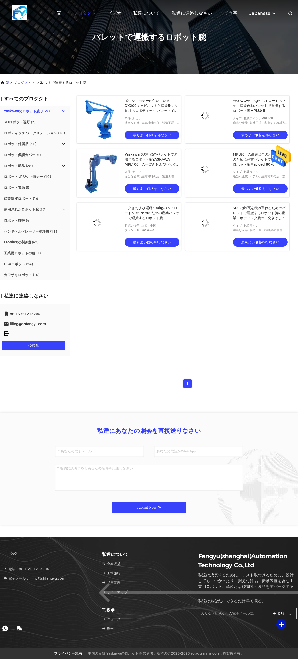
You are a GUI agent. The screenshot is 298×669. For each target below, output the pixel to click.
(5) (22, 155)
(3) (17, 187)
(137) (27, 111)
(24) (18, 264)
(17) (25, 209)
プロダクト (85, 13)
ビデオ (114, 13)
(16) (21, 275)
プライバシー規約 (68, 653)
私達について (146, 13)
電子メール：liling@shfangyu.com (34, 578)
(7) (19, 122)
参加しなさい (282, 613)
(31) (20, 144)
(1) (22, 253)
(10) (34, 133)
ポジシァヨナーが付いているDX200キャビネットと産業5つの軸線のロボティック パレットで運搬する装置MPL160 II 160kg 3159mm (151, 111)
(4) (17, 220)
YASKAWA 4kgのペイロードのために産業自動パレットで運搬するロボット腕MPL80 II (259, 106)
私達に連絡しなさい (192, 13)
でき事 (230, 13)
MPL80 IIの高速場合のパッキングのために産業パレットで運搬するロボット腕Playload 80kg (259, 159)
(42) (21, 242)
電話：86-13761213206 (26, 569)
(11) (30, 231)
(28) (18, 166)
